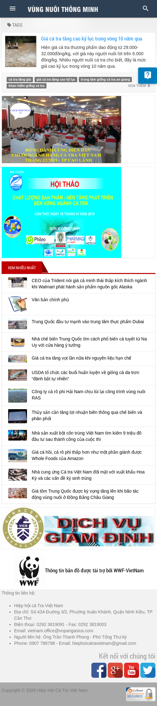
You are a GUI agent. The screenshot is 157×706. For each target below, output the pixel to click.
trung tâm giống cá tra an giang (105, 79)
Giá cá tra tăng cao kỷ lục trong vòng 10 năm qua (91, 38)
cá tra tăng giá (19, 79)
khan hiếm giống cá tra (26, 86)
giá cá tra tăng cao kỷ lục (55, 79)
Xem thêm (139, 86)
